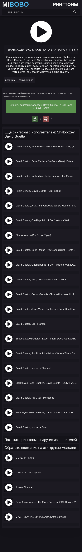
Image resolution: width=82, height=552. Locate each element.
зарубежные (26, 80)
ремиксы (10, 80)
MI (15, 4)
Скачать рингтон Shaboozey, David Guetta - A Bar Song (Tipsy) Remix (41, 106)
